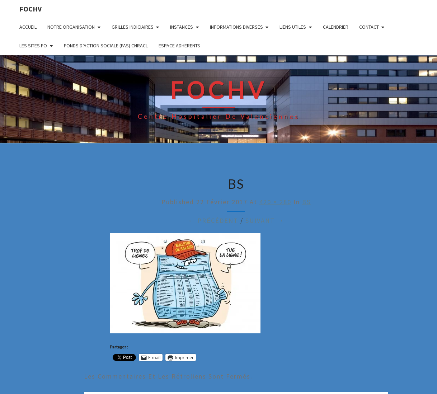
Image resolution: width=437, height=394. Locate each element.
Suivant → (264, 220)
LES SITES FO (33, 45)
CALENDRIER (335, 27)
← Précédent (213, 220)
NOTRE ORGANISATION (71, 27)
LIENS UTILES (292, 27)
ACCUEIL (28, 27)
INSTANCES (181, 27)
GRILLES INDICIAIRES (133, 27)
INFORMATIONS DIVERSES (236, 27)
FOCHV (30, 8)
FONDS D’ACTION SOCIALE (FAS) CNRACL (106, 45)
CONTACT (369, 27)
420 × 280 (275, 202)
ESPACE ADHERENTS (179, 45)
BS (306, 202)
